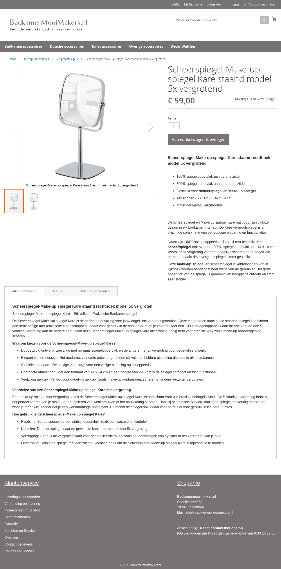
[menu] (140, 46)
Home (12, 59)
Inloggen (235, 4)
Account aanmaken (263, 4)
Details (57, 291)
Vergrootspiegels (67, 59)
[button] (151, 126)
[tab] (24, 291)
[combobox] (221, 20)
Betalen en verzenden (93, 291)
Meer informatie (24, 291)
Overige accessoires (36, 59)
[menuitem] (23, 46)
